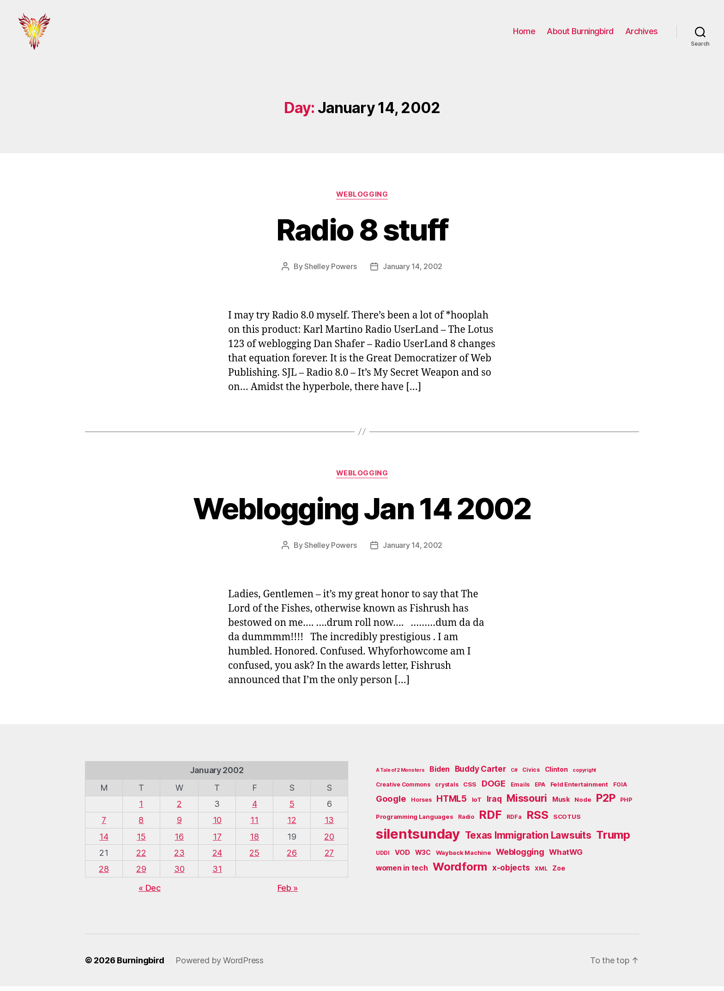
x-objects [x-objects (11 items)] (511, 872)
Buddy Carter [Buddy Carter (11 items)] (480, 773)
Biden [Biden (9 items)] (439, 773)
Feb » (288, 892)
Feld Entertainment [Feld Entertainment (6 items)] (579, 789)
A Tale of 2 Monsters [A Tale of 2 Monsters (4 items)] (400, 775)
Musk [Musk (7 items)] (561, 804)
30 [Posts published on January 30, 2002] (179, 873)
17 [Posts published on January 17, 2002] (217, 841)
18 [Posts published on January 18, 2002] (254, 841)
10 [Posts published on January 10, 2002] (217, 824)
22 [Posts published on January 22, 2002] (141, 857)
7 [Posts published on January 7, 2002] (104, 824)
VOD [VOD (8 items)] (402, 857)
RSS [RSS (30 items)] (537, 819)
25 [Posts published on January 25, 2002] (254, 857)
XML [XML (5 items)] (541, 873)
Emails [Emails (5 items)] (520, 789)
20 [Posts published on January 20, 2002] (329, 841)
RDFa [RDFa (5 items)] (514, 821)
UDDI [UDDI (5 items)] (383, 857)
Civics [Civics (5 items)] (530, 774)
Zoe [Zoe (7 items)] (558, 873)
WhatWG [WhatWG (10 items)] (565, 856)
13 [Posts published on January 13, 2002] (329, 824)
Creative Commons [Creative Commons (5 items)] (403, 789)
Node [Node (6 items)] (582, 804)
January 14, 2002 (412, 271)
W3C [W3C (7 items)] (423, 857)
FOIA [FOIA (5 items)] (620, 789)
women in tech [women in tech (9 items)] (402, 872)
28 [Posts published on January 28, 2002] (104, 873)
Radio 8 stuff (362, 234)
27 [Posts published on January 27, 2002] (329, 857)
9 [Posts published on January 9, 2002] (179, 824)
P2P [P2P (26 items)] (605, 802)
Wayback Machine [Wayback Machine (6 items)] (463, 857)
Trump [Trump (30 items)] (613, 839)
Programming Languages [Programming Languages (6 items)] (414, 821)
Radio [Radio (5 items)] (466, 821)
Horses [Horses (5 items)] (421, 804)
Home (524, 33)
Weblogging (362, 199)
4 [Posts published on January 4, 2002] (254, 808)
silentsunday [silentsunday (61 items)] (418, 838)
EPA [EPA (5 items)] (540, 789)
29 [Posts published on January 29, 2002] (141, 873)
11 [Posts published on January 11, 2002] (254, 824)
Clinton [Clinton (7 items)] (556, 774)
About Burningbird (580, 33)
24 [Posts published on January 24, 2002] (217, 857)
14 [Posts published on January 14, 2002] (103, 841)
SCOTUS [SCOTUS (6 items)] (566, 821)
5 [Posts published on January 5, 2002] (292, 808)
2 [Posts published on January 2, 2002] (179, 808)
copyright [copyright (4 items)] (584, 775)
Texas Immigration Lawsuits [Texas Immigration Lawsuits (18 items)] (528, 840)
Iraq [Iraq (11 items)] (494, 803)
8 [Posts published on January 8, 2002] (141, 824)
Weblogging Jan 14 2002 (362, 513)
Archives (641, 33)
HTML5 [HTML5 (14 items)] (451, 803)
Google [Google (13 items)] (391, 803)
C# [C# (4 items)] (514, 775)
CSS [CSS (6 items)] (470, 789)
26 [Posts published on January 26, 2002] (291, 857)
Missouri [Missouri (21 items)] (527, 803)
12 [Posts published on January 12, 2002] (291, 824)
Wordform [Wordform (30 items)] (460, 871)
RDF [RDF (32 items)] (490, 819)
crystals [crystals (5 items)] (446, 789)
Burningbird (140, 965)
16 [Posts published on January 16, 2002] (179, 841)
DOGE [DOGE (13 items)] (494, 788)
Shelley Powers (330, 271)
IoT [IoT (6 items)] (477, 804)
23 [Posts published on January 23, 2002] (179, 857)
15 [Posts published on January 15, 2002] (141, 841)
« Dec (150, 892)
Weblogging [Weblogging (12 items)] (520, 856)
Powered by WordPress (219, 965)
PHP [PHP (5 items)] (626, 804)
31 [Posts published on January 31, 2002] (217, 873)
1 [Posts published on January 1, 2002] (141, 808)
